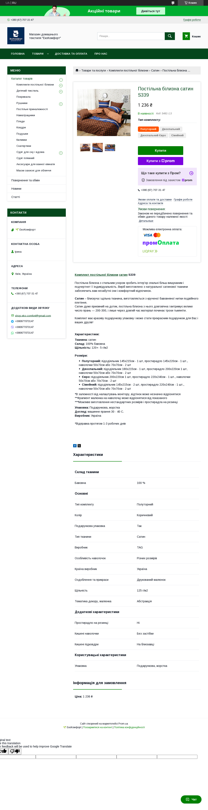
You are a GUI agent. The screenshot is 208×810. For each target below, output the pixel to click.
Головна (18, 53)
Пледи (20, 121)
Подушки (22, 133)
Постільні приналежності (32, 109)
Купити (160, 150)
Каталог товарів (21, 78)
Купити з (160, 161)
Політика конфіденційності (129, 727)
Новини (16, 188)
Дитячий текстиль (27, 90)
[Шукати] (170, 36)
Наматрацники (25, 115)
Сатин (155, 70)
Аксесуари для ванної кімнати (35, 164)
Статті (15, 197)
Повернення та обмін (25, 180)
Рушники (21, 103)
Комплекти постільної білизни (128, 70)
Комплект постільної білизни (96, 274)
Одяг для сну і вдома (30, 152)
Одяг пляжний (25, 158)
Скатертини (23, 145)
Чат (191, 799)
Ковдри (21, 127)
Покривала (23, 96)
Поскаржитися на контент (97, 727)
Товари (37, 53)
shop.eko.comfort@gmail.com (33, 315)
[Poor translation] (14, 751)
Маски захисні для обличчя (33, 170)
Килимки (21, 139)
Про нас (100, 53)
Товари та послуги (93, 70)
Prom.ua (123, 723)
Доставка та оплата (71, 53)
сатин (123, 274)
